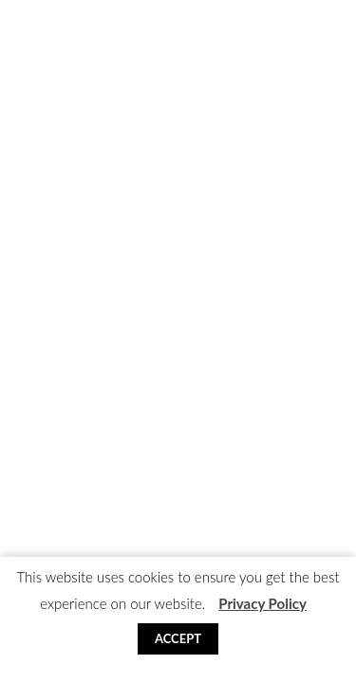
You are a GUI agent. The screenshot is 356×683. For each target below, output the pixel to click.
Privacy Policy (262, 603)
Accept (178, 638)
